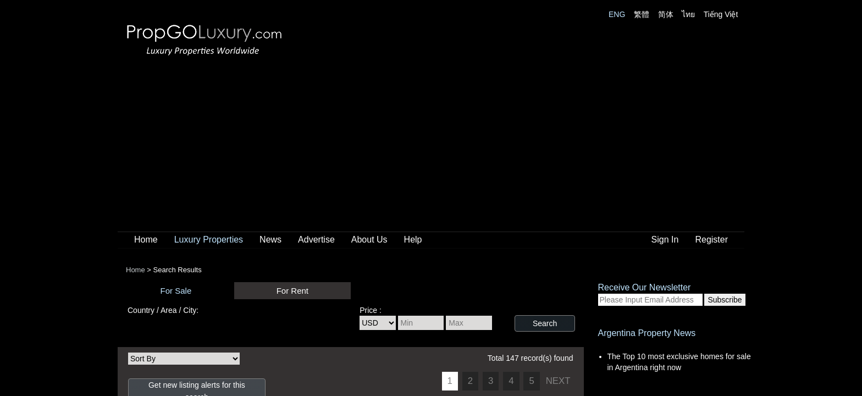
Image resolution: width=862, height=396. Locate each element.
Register (711, 239)
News (270, 239)
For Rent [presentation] (292, 290)
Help (413, 239)
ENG (617, 14)
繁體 (641, 14)
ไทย (688, 14)
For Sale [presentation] (176, 290)
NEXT (558, 381)
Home (146, 239)
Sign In (665, 239)
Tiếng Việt (721, 14)
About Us (369, 239)
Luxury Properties (208, 239)
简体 (665, 14)
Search (545, 323)
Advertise (316, 239)
